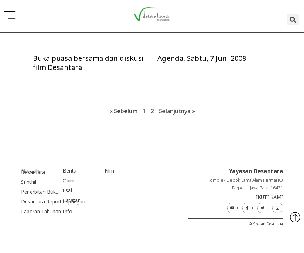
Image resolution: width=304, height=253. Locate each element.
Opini (68, 180)
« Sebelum (123, 111)
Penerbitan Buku (40, 191)
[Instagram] (277, 208)
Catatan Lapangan (74, 201)
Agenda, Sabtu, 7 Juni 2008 (201, 58)
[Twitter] (262, 208)
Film (109, 170)
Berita (69, 170)
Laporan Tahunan (41, 211)
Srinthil (28, 182)
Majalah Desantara (33, 171)
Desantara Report (41, 201)
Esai (67, 190)
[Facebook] (247, 208)
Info (67, 211)
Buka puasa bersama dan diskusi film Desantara (88, 62)
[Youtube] (232, 208)
